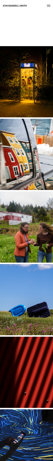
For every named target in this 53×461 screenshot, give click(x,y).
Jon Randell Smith (15, 5)
